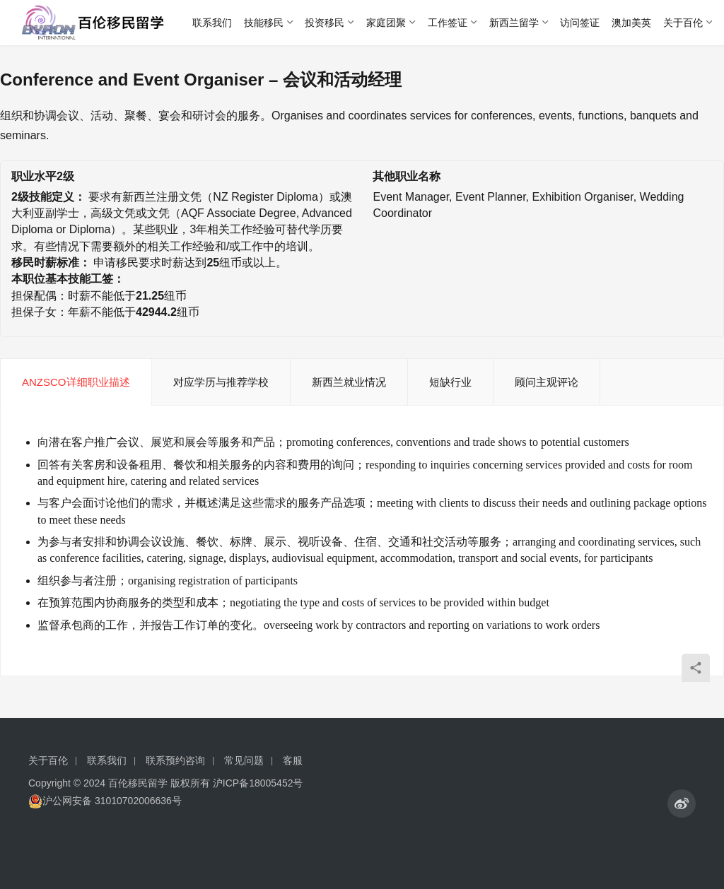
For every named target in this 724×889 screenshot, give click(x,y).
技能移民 (264, 22)
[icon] (681, 803)
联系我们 (212, 22)
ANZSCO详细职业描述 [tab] (76, 382)
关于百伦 (683, 22)
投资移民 (324, 22)
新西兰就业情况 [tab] (349, 382)
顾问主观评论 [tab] (546, 382)
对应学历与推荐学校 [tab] (221, 382)
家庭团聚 (386, 22)
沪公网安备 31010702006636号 (105, 801)
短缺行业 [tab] (450, 382)
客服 (293, 760)
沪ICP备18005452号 (258, 783)
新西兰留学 (514, 22)
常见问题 (244, 760)
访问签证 (580, 22)
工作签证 (447, 22)
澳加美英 (631, 22)
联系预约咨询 (175, 760)
